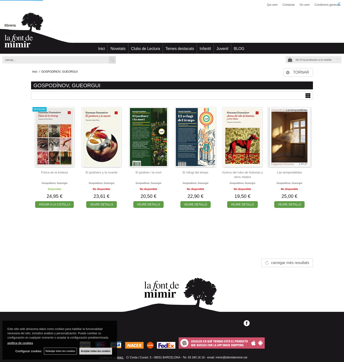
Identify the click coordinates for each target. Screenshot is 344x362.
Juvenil (222, 49)
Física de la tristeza (54, 172)
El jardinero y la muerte (102, 172)
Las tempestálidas (289, 172)
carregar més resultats (290, 263)
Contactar (288, 4)
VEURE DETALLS (101, 204)
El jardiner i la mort (148, 172)
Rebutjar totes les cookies (60, 351)
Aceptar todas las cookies (95, 351)
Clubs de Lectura (145, 49)
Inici (101, 49)
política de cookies (20, 343)
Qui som (272, 4)
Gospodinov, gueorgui (101, 183)
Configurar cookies (28, 351)
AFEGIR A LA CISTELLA (54, 204)
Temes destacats (180, 49)
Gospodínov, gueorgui (55, 183)
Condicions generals (327, 4)
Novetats (117, 49)
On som (305, 4)
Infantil (205, 49)
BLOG (239, 49)
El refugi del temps (195, 172)
